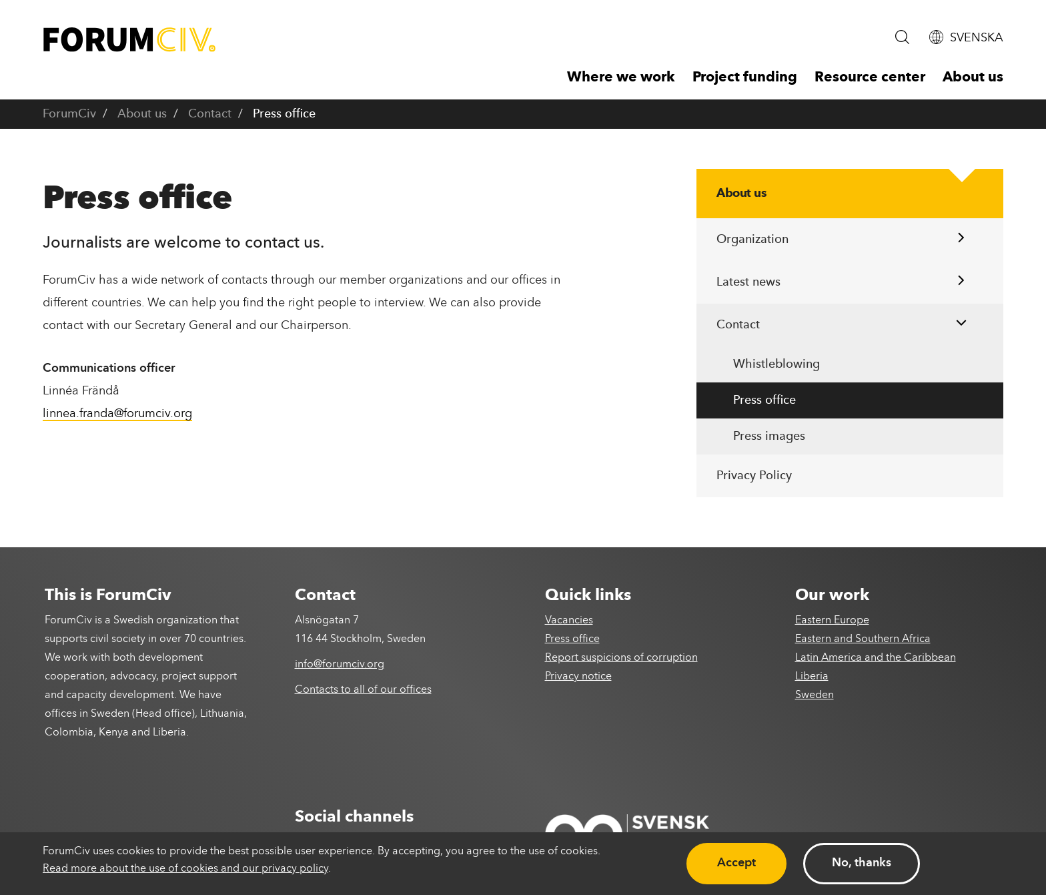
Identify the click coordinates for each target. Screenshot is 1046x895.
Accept (736, 863)
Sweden (814, 695)
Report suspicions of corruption (621, 658)
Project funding (744, 78)
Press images (769, 436)
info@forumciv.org (339, 664)
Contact (209, 114)
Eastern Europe (832, 620)
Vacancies (569, 620)
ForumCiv (69, 114)
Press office (764, 400)
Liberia (812, 676)
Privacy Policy (754, 476)
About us (973, 78)
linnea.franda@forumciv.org (117, 414)
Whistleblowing (776, 364)
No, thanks (861, 863)
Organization (752, 240)
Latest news (748, 282)
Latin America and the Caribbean (875, 658)
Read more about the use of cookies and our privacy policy (185, 869)
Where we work (621, 78)
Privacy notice (578, 676)
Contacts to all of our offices (363, 690)
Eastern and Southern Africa (863, 639)
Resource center (870, 78)
